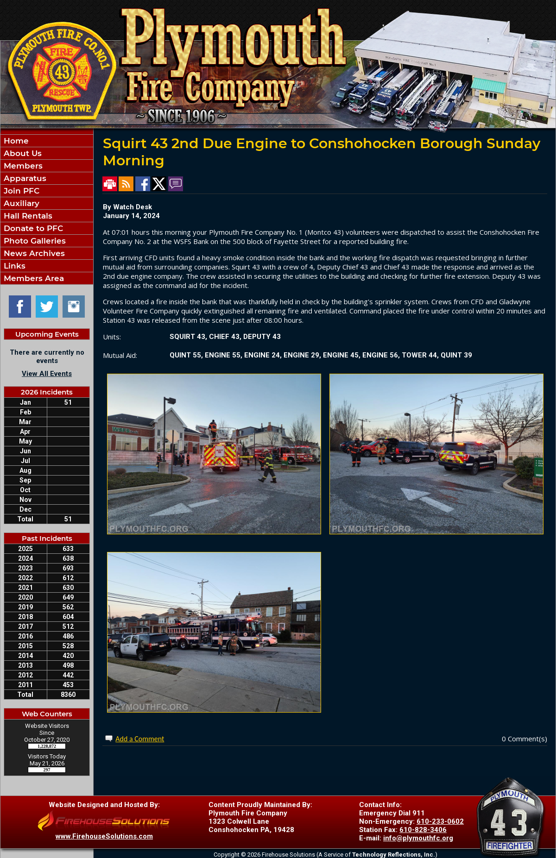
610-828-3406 (423, 830)
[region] (46, 209)
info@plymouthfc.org (418, 838)
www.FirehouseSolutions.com (104, 836)
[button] (46, 166)
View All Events (47, 374)
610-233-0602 (440, 821)
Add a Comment (139, 738)
